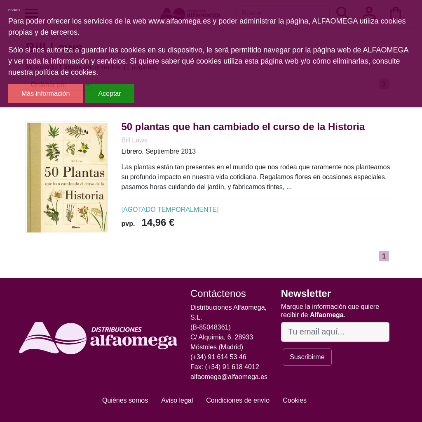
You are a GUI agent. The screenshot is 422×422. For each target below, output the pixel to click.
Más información (45, 93)
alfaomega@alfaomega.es (228, 376)
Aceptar (109, 93)
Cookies (295, 400)
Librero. (133, 151)
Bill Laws (135, 140)
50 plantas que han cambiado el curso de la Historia (243, 126)
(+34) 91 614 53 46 (218, 356)
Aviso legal (177, 400)
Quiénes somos (125, 400)
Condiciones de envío (238, 400)
